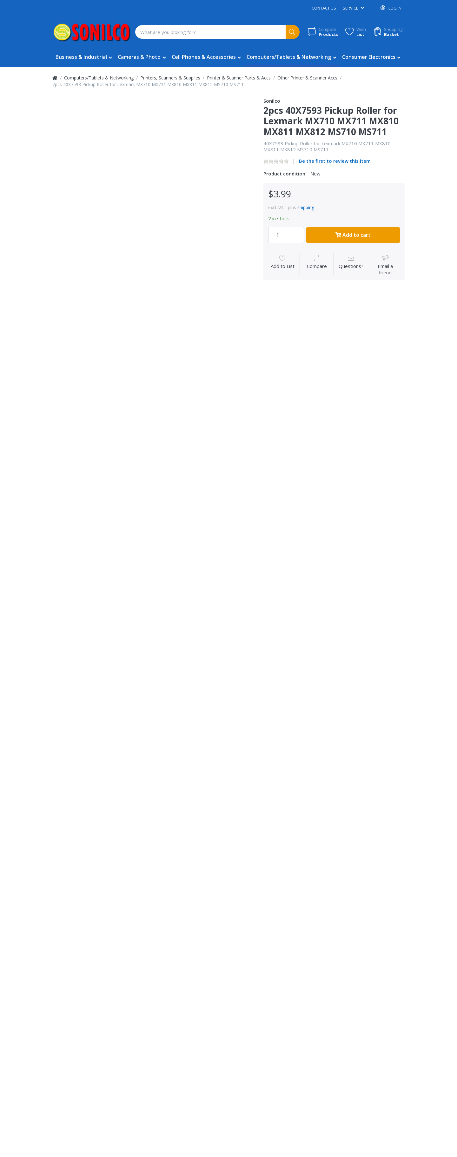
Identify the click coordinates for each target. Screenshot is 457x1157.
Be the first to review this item (335, 161)
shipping (305, 207)
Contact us (324, 8)
